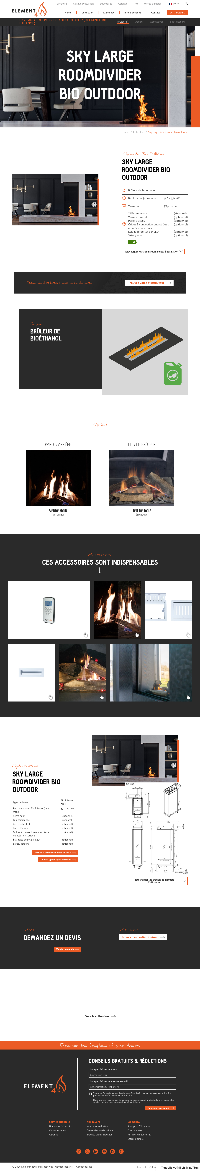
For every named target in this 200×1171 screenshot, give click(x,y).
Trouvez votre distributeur (146, 283)
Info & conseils (132, 12)
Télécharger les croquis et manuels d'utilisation (151, 251)
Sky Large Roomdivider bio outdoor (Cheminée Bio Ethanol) (63, 22)
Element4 (108, 12)
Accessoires (156, 21)
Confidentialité (84, 1166)
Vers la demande (65, 949)
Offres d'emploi (152, 3)
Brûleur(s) (122, 21)
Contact (155, 12)
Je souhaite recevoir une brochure (52, 852)
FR (174, 3)
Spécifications (177, 21)
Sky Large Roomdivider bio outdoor (167, 132)
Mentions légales (64, 1166)
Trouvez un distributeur (99, 1134)
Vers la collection (97, 1016)
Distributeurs (177, 12)
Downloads (106, 3)
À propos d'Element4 (139, 1126)
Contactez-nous (57, 1130)
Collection (87, 12)
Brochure (62, 3)
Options (139, 21)
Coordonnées (135, 1130)
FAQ (136, 3)
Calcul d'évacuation (83, 3)
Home (68, 12)
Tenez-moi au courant (158, 1108)
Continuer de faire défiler (99, 107)
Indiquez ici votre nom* (103, 1069)
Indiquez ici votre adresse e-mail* (109, 1081)
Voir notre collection (97, 1126)
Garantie (122, 3)
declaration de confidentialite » (125, 1102)
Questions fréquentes (60, 1126)
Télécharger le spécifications (55, 859)
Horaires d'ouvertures (139, 1134)
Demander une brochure (100, 1130)
